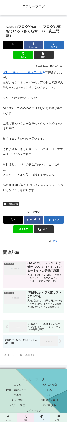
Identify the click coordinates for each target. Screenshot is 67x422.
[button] (44, 55)
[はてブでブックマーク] (54, 45)
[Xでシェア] (13, 45)
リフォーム (49, 395)
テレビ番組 (17, 400)
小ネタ (17, 395)
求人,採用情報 (49, 384)
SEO (49, 389)
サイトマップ (33, 410)
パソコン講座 (17, 405)
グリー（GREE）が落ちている (24, 72)
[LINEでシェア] (23, 55)
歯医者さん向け (49, 400)
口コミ (17, 384)
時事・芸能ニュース (17, 389)
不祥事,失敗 (11, 204)
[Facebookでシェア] (33, 45)
